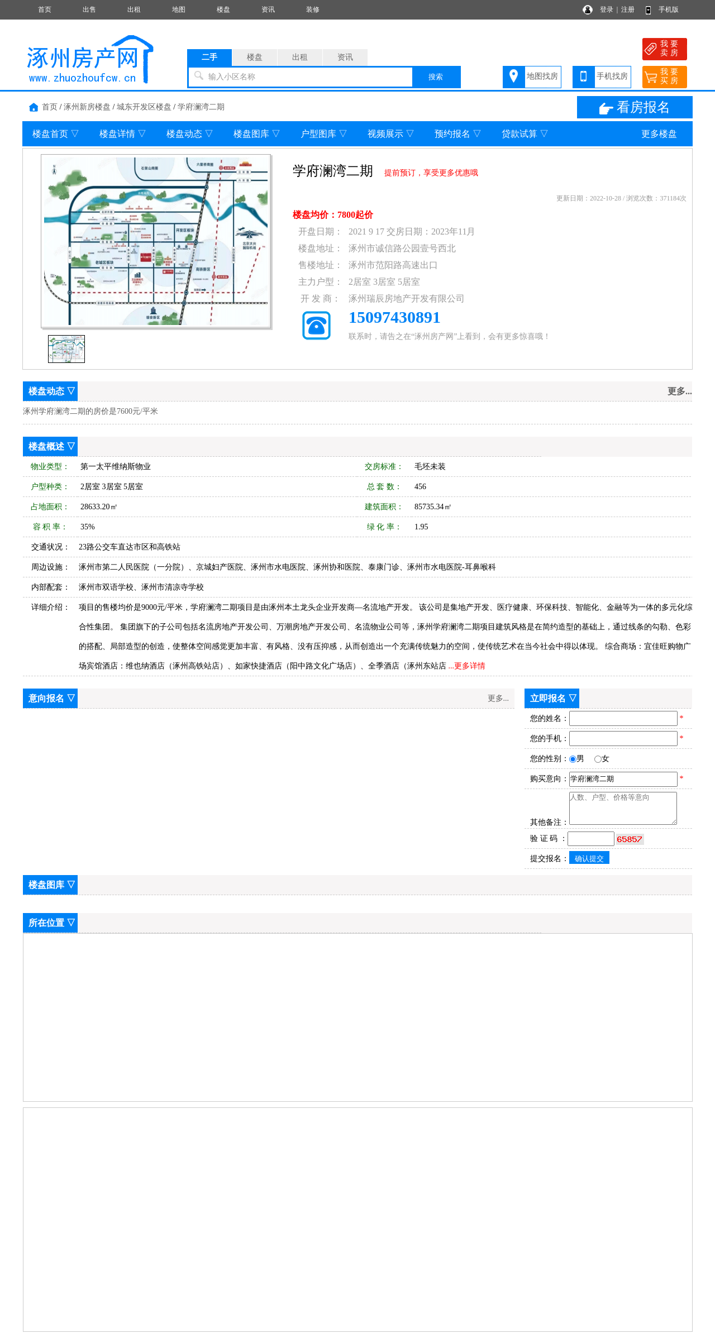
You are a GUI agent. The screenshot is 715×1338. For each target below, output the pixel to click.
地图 (178, 9)
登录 (606, 9)
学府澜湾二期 (201, 107)
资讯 (268, 9)
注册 (628, 9)
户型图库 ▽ (324, 133)
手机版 (669, 9)
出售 (89, 9)
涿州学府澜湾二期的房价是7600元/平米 (90, 411)
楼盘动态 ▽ (189, 133)
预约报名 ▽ (458, 133)
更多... (680, 391)
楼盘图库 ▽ (256, 133)
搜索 (435, 77)
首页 (44, 9)
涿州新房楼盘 (87, 107)
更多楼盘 (659, 133)
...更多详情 (467, 666)
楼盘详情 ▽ (122, 133)
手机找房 (612, 76)
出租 (134, 9)
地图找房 (542, 76)
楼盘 (223, 9)
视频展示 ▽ (391, 133)
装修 (313, 9)
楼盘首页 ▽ (55, 133)
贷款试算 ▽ (525, 133)
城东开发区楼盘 (144, 107)
